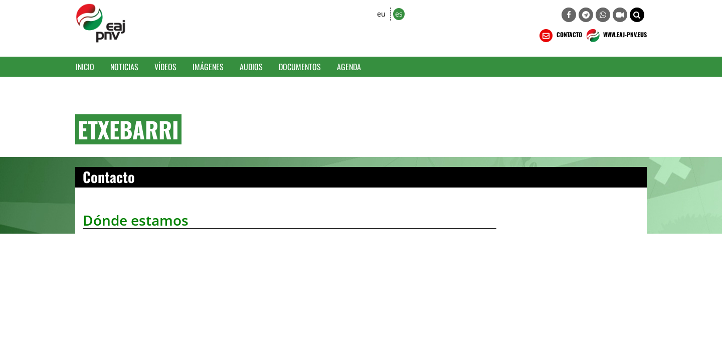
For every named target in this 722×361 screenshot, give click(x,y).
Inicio (85, 67)
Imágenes (208, 67)
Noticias (124, 67)
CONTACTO (559, 36)
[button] (637, 15)
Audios (251, 67)
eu (381, 14)
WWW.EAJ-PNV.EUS (615, 36)
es (399, 14)
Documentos (300, 67)
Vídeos (165, 67)
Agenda (349, 67)
